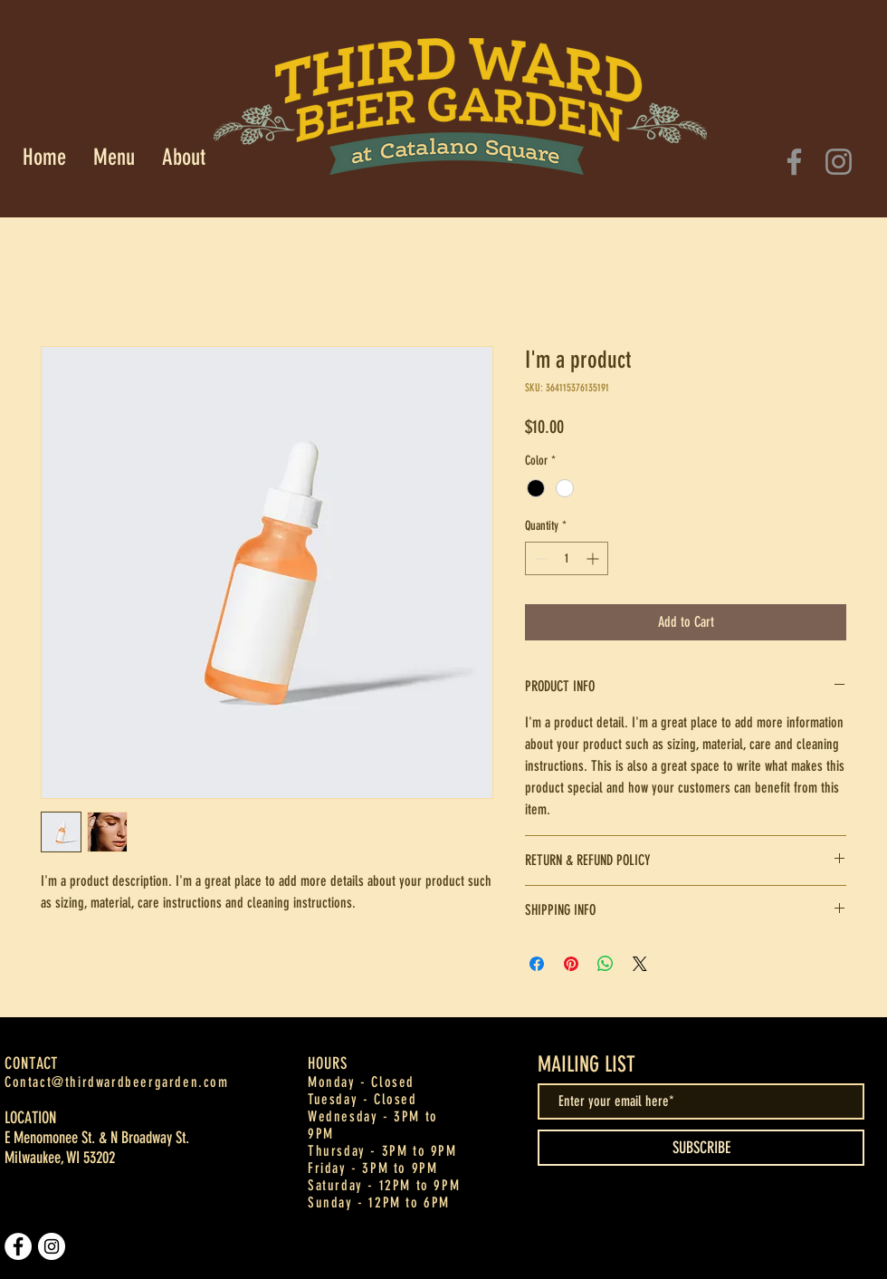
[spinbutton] (566, 558)
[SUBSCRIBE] (701, 1148)
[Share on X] (640, 964)
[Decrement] (539, 558)
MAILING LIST (586, 1064)
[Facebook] (794, 161)
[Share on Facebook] (537, 964)
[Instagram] (838, 161)
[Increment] (594, 558)
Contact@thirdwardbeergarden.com (117, 1082)
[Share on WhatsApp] (605, 964)
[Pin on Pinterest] (571, 964)
